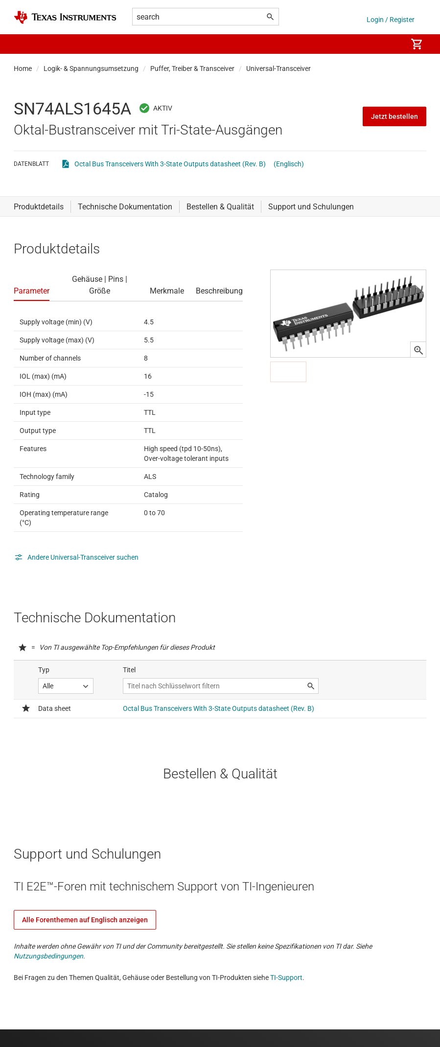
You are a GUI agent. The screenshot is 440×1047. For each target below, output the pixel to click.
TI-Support (286, 977)
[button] (23, 44)
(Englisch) (289, 164)
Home (23, 68)
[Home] (65, 17)
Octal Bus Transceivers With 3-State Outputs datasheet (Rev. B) (170, 164)
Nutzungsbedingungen (48, 956)
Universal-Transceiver (278, 68)
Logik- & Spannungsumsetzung (91, 68)
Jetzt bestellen (394, 116)
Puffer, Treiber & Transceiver (192, 68)
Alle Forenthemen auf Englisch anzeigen (85, 920)
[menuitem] (389, 44)
